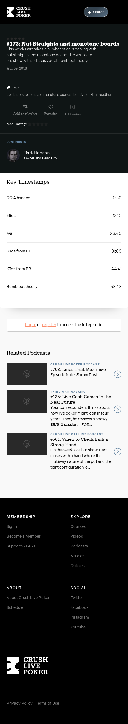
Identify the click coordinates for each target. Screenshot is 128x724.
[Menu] (117, 12)
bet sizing (80, 95)
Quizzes (78, 566)
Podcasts (79, 546)
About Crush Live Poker (28, 598)
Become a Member (24, 536)
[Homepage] (19, 12)
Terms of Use (47, 703)
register (49, 325)
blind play (33, 95)
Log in (30, 325)
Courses (78, 527)
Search (96, 12)
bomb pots (15, 95)
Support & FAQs (21, 546)
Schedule (15, 608)
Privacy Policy (20, 703)
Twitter (77, 598)
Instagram (80, 617)
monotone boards (57, 95)
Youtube (78, 627)
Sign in (12, 527)
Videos (77, 536)
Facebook (80, 608)
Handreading (101, 95)
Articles (77, 556)
